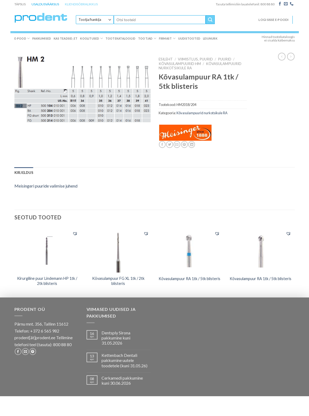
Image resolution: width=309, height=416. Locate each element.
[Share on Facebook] (162, 144)
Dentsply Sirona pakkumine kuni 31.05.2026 (115, 337)
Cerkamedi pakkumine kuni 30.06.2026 (122, 380)
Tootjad (147, 38)
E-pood (22, 38)
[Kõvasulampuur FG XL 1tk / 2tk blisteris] (118, 250)
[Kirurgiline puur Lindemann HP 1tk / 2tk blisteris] (47, 250)
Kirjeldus (23, 172)
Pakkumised (41, 38)
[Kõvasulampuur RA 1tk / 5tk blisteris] (189, 250)
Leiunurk (210, 38)
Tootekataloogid (120, 38)
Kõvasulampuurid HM (180, 64)
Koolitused (91, 38)
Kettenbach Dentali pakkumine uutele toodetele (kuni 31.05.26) (124, 360)
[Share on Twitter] (169, 144)
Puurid (224, 59)
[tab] (23, 172)
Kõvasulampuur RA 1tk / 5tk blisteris (189, 278)
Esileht (166, 59)
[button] (75, 233)
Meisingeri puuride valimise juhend (45, 185)
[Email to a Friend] (177, 144)
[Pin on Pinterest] (184, 144)
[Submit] (210, 19)
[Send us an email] (286, 4)
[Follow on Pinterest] (32, 351)
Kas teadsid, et (65, 38)
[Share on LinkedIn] (191, 144)
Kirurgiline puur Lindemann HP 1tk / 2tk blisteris (47, 281)
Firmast (167, 38)
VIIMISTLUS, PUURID (195, 59)
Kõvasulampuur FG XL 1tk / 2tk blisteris (118, 281)
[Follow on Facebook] (280, 4)
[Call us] (292, 4)
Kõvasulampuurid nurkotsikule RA (202, 113)
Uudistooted (189, 38)
